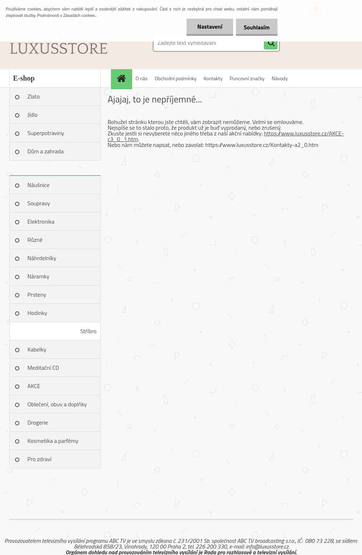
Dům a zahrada (46, 151)
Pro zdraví (40, 459)
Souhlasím (255, 27)
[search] (270, 43)
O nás (142, 78)
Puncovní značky (247, 78)
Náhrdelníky (42, 258)
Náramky (38, 276)
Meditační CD (43, 367)
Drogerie (38, 422)
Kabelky (37, 349)
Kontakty (213, 78)
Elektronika (41, 221)
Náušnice (39, 185)
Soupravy (39, 203)
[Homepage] (124, 78)
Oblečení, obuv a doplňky (57, 404)
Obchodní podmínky (176, 78)
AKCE (34, 386)
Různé (35, 239)
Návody (280, 78)
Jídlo (33, 114)
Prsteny (37, 294)
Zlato (34, 96)
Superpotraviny (46, 133)
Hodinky (37, 312)
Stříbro (88, 331)
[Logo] (58, 43)
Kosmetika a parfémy (53, 440)
